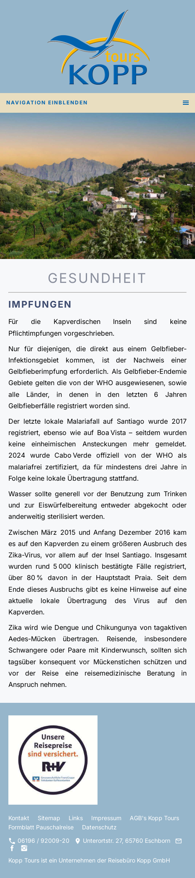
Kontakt (18, 817)
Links (76, 817)
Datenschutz (99, 827)
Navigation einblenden (47, 102)
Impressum (106, 817)
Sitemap (49, 817)
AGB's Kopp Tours (154, 817)
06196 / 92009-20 (39, 840)
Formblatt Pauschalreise (41, 827)
